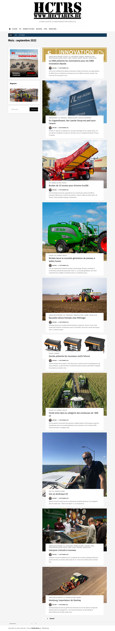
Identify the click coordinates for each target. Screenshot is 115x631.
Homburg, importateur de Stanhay (65, 600)
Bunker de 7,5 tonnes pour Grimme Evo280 (68, 185)
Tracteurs (79, 547)
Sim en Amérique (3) (58, 494)
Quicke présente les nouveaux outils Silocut (69, 356)
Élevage (14, 29)
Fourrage (81, 56)
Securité (74, 58)
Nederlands (52, 29)
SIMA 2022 (85, 58)
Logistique (87, 545)
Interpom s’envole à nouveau (62, 550)
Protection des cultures (56, 58)
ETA (20, 29)
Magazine (39, 29)
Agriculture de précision (56, 56)
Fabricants (64, 117)
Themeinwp (45, 628)
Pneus (92, 545)
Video (45, 29)
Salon (74, 547)
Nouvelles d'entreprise (84, 117)
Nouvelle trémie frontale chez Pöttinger (67, 318)
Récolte (65, 58)
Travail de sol (93, 58)
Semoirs (80, 58)
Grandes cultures (28, 29)
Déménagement (53, 117)
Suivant (52, 618)
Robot (70, 58)
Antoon (54, 68)
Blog (50, 491)
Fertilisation (74, 56)
